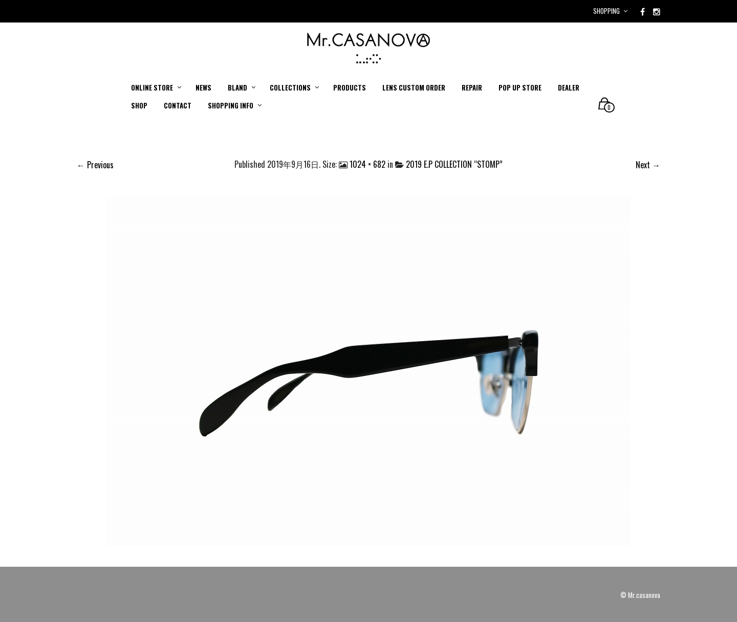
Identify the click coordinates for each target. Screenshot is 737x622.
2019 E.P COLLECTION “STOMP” (454, 164)
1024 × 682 (367, 164)
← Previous (95, 165)
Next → (648, 165)
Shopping (606, 11)
